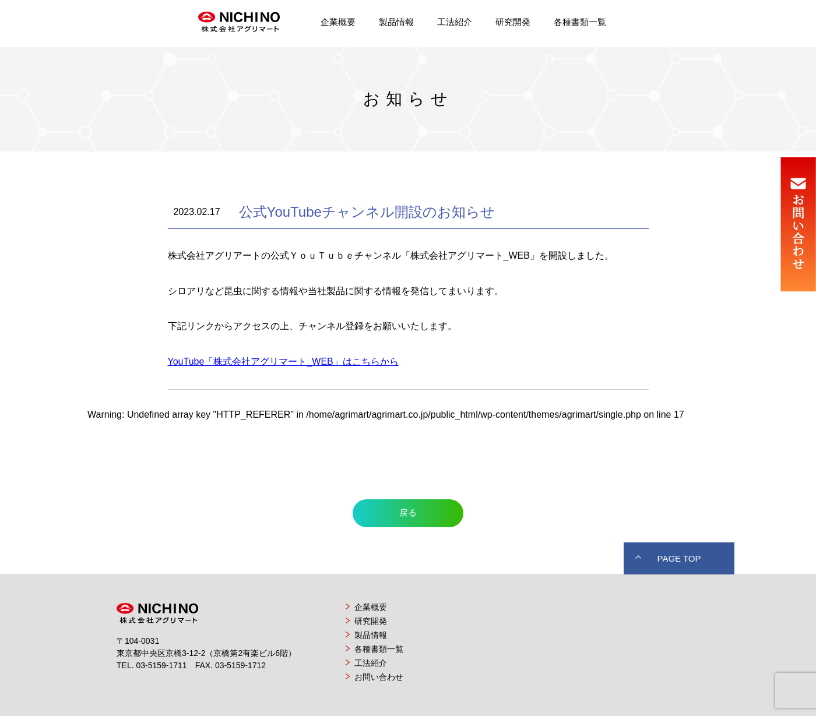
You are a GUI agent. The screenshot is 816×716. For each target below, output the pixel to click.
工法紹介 (454, 22)
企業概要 (338, 22)
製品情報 (396, 22)
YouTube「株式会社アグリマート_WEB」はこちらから (283, 361)
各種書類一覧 (580, 22)
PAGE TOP (679, 558)
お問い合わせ (378, 677)
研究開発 (512, 22)
